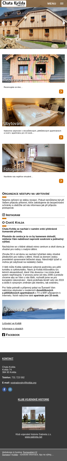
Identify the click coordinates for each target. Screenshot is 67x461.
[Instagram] (10, 389)
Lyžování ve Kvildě (11, 323)
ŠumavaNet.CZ (30, 452)
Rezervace (13, 79)
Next (64, 22)
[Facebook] (4, 389)
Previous (2, 22)
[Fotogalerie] (33, 158)
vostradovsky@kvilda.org (23, 382)
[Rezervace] (33, 68)
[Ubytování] (33, 112)
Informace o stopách (12, 328)
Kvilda (15, 454)
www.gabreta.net (33, 437)
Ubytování (13, 123)
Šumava (6, 454)
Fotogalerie (14, 169)
